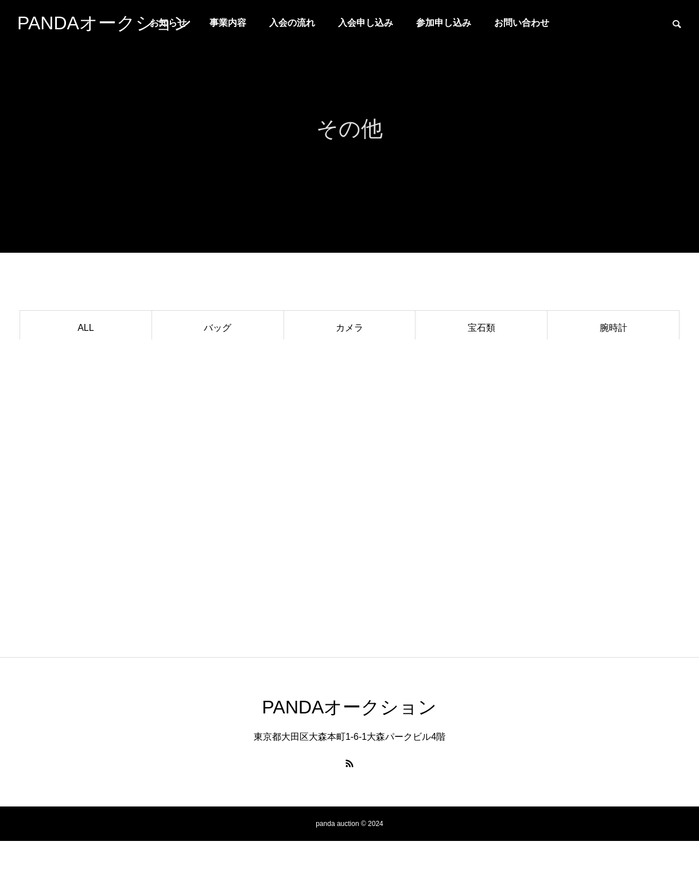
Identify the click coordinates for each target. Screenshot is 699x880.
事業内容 (227, 23)
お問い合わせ (521, 23)
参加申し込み (443, 23)
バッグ (217, 328)
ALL (85, 328)
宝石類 (481, 328)
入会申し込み (365, 23)
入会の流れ (292, 23)
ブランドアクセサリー (85, 361)
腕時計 (613, 328)
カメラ (349, 328)
